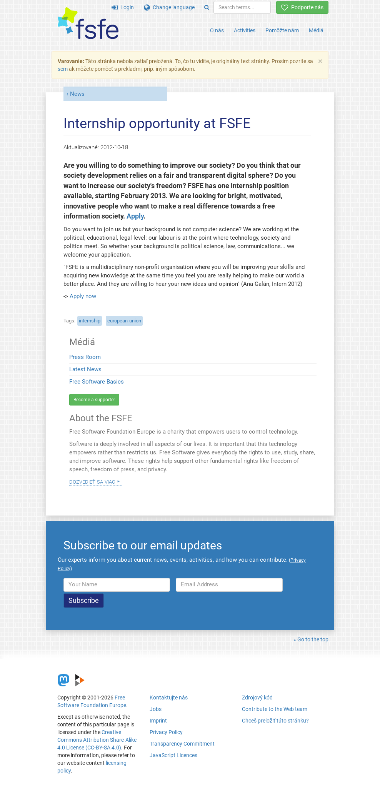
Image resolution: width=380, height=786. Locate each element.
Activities (244, 30)
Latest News (85, 369)
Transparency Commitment (182, 744)
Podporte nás (302, 7)
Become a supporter (94, 399)
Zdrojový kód (257, 697)
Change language (169, 7)
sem (63, 69)
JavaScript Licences (173, 755)
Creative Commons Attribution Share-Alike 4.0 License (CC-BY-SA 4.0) (97, 740)
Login (123, 7)
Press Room (85, 357)
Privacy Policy (166, 732)
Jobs (156, 709)
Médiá (316, 30)
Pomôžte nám (282, 30)
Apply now (83, 296)
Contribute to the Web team (274, 709)
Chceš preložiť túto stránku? (275, 721)
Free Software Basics (96, 381)
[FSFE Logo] (88, 23)
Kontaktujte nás (169, 697)
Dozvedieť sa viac (92, 481)
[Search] (207, 7)
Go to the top (312, 639)
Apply (135, 216)
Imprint (158, 721)
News (77, 93)
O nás (217, 30)
